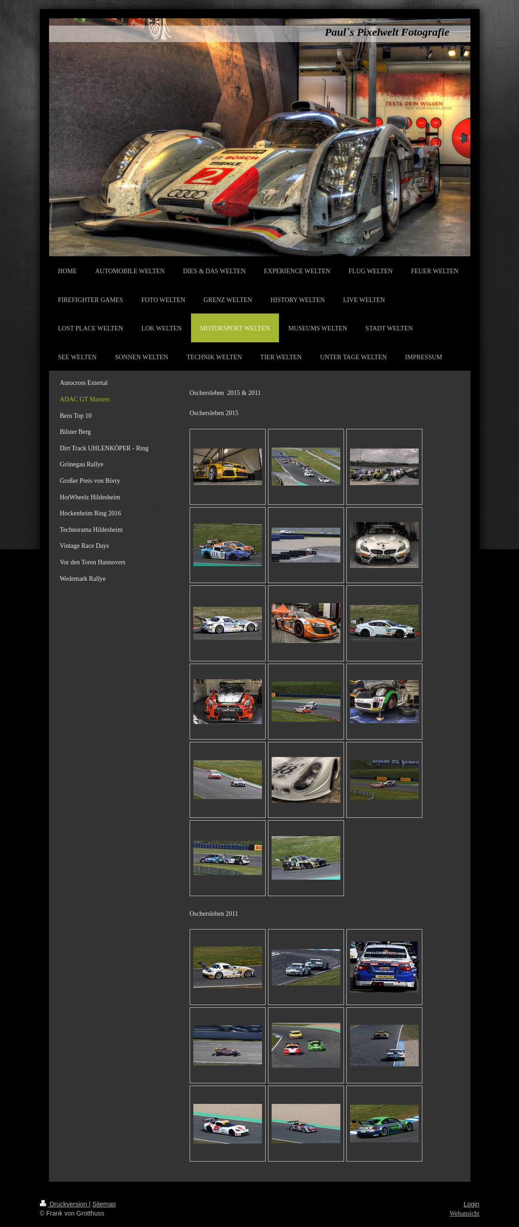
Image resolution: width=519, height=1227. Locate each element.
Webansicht (465, 1213)
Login (471, 1204)
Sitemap (104, 1204)
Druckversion (64, 1204)
